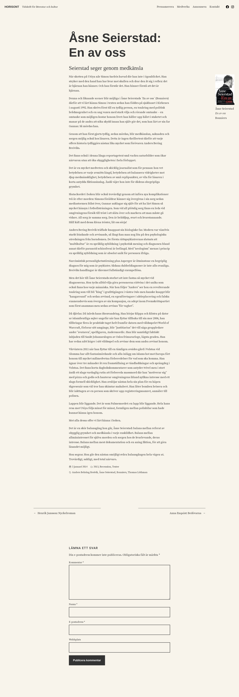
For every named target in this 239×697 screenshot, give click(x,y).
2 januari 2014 (79, 466)
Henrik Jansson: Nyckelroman (56, 513)
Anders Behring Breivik (85, 472)
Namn (73, 604)
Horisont (12, 6)
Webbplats (75, 639)
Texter (115, 466)
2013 (96, 466)
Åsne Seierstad (107, 472)
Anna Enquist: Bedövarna (185, 513)
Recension (105, 466)
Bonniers (122, 472)
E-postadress (77, 621)
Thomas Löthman (137, 472)
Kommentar (76, 562)
